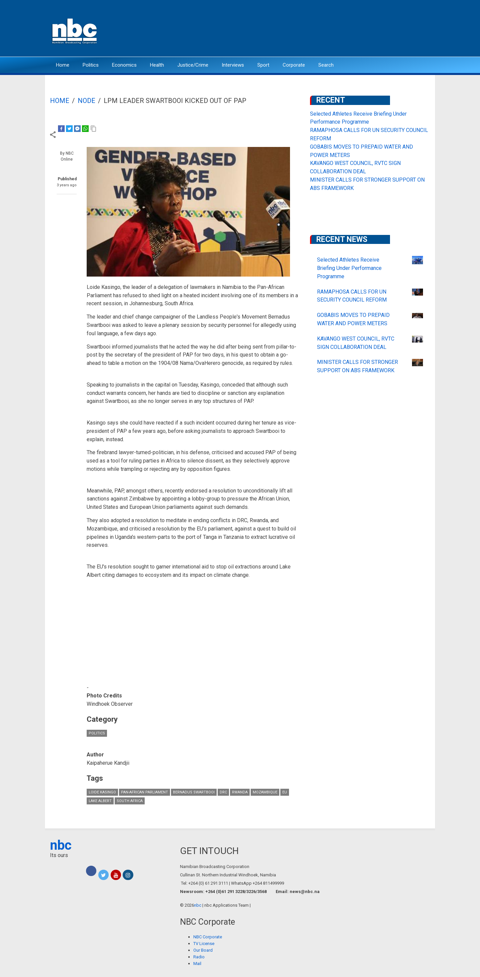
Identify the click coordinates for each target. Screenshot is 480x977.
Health (157, 65)
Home (62, 65)
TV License (203, 943)
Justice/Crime (192, 65)
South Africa (130, 801)
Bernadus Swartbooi (194, 792)
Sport (263, 65)
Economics (124, 65)
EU (284, 792)
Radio (199, 956)
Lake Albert (100, 801)
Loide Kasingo (102, 792)
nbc (61, 845)
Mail (197, 963)
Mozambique (265, 792)
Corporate (294, 65)
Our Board (203, 950)
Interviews (233, 65)
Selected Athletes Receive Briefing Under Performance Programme (349, 268)
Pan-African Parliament (144, 792)
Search (326, 65)
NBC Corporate (207, 936)
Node (86, 101)
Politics (91, 65)
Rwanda (240, 792)
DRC (223, 792)
